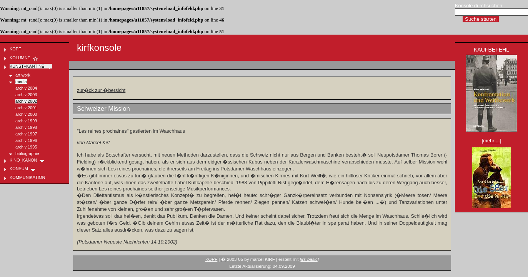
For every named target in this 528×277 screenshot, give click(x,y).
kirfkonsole (99, 47)
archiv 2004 (26, 88)
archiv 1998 (26, 127)
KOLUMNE (24, 57)
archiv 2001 (26, 107)
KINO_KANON (27, 160)
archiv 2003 (26, 94)
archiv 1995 (26, 147)
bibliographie (27, 153)
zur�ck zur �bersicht (101, 90)
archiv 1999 (26, 120)
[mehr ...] (491, 141)
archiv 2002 (26, 101)
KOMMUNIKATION (31, 177)
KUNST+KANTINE (31, 66)
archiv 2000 (26, 114)
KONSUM (23, 168)
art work (22, 75)
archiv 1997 (26, 134)
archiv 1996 (26, 140)
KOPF (211, 259)
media (21, 81)
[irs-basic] (309, 259)
